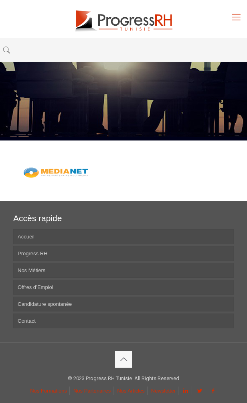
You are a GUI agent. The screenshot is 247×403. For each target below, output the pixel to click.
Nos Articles (131, 391)
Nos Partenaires (92, 391)
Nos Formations (48, 391)
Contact (27, 321)
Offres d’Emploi (35, 287)
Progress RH (32, 253)
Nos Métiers (31, 270)
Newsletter (163, 391)
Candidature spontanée (45, 304)
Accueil (26, 237)
